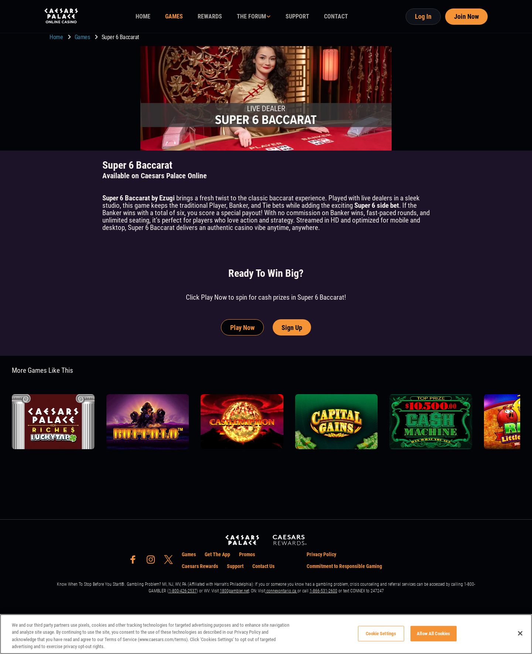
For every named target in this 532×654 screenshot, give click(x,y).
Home (57, 37)
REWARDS (210, 16)
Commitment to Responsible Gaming (344, 566)
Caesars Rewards (200, 566)
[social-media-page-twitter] (170, 561)
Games (83, 37)
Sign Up (292, 327)
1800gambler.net (234, 590)
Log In (423, 16)
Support (235, 566)
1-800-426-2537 (183, 590)
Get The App (217, 554)
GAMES (174, 16)
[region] (266, 634)
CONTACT (336, 16)
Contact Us (263, 566)
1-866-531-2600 (323, 590)
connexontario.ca (281, 590)
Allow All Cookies (433, 633)
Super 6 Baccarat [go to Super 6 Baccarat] (120, 37)
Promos (247, 554)
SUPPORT (297, 16)
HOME (143, 16)
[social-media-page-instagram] (153, 561)
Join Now (466, 16)
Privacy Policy (321, 554)
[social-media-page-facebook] (135, 561)
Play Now (242, 327)
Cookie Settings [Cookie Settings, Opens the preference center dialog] (381, 633)
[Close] (520, 633)
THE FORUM (251, 16)
